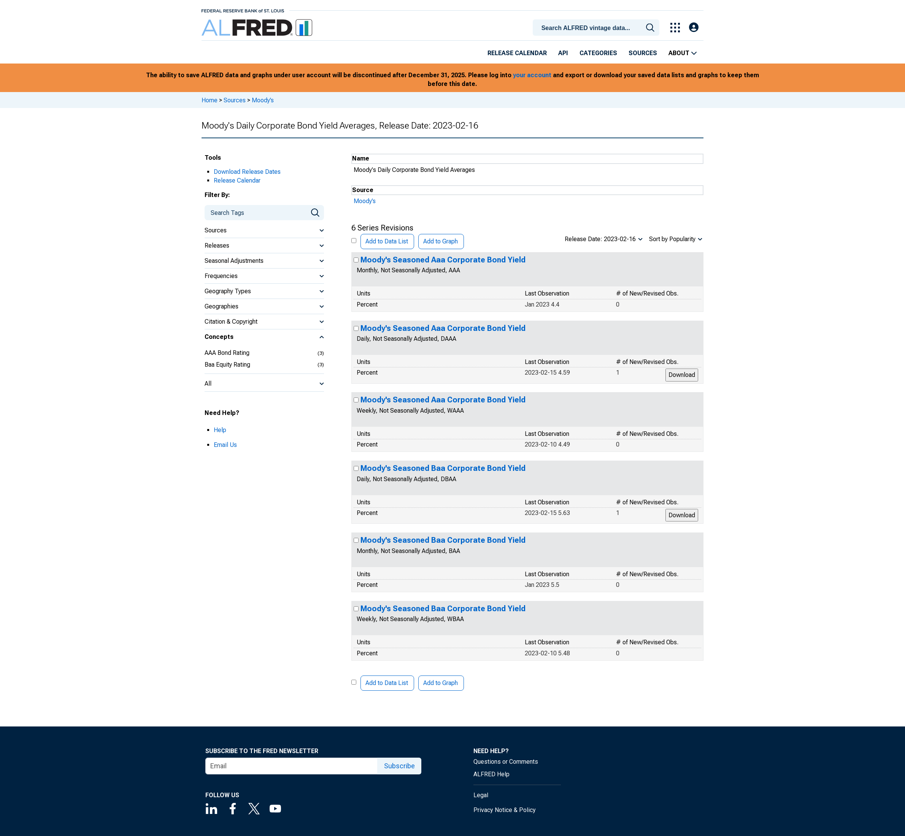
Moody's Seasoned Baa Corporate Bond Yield (443, 468)
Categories (598, 53)
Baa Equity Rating (227, 364)
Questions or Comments (505, 761)
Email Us (225, 444)
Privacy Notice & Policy (504, 810)
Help (220, 430)
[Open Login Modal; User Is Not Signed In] (694, 27)
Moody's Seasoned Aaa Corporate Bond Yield (443, 259)
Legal (480, 795)
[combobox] (597, 27)
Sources (643, 53)
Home (210, 100)
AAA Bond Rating (227, 352)
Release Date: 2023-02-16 (600, 239)
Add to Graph (440, 241)
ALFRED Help (491, 774)
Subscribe (399, 766)
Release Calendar (517, 53)
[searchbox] (597, 28)
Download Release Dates (247, 171)
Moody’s (263, 100)
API (563, 53)
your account (532, 75)
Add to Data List (386, 241)
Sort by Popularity (672, 239)
